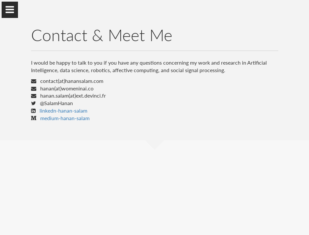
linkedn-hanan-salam (63, 110)
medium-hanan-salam (65, 118)
